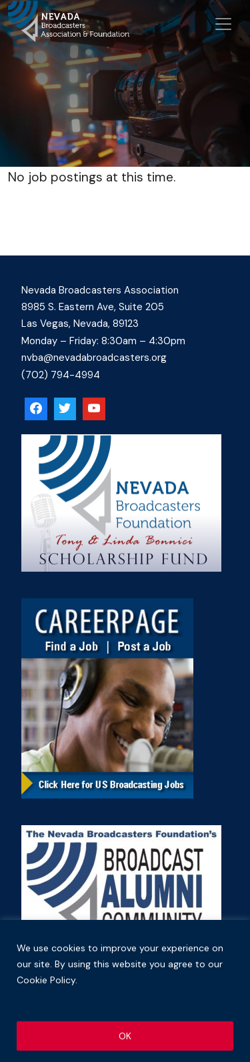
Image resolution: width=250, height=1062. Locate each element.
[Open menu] (223, 24)
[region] (125, 991)
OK (125, 1036)
